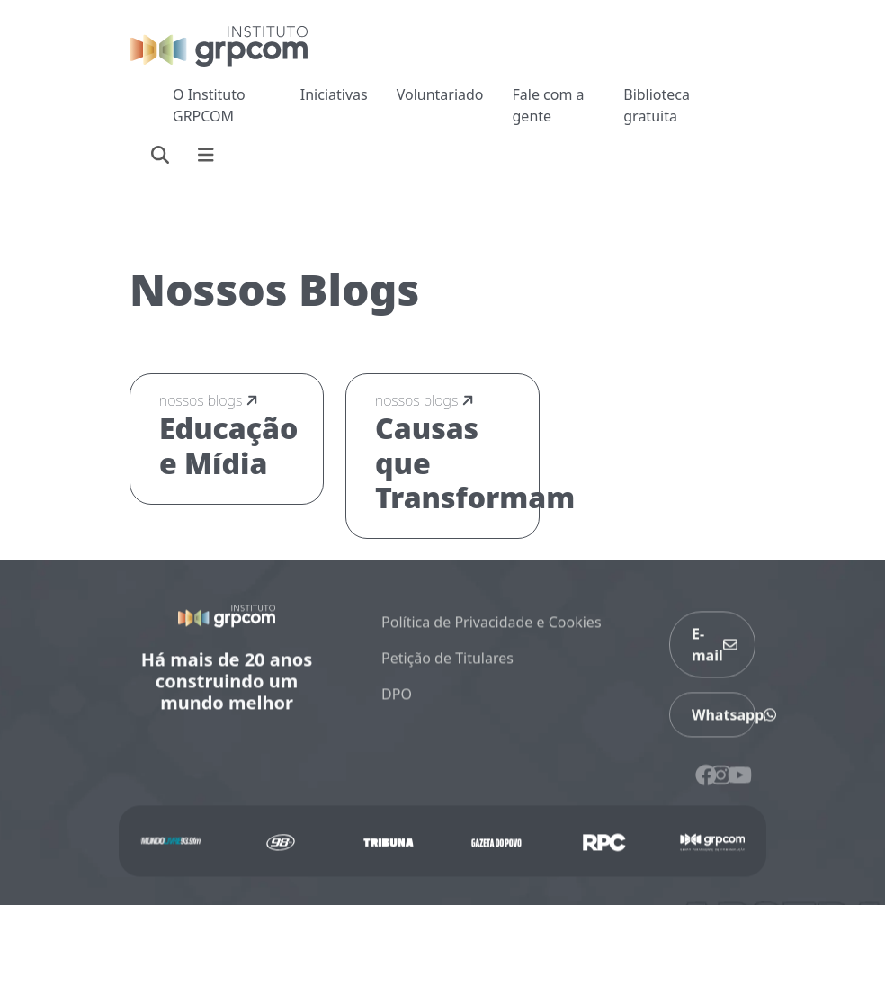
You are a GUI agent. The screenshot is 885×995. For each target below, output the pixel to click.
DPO (396, 703)
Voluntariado (440, 94)
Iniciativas (334, 94)
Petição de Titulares (447, 667)
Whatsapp (723, 723)
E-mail (715, 653)
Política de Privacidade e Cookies (491, 631)
